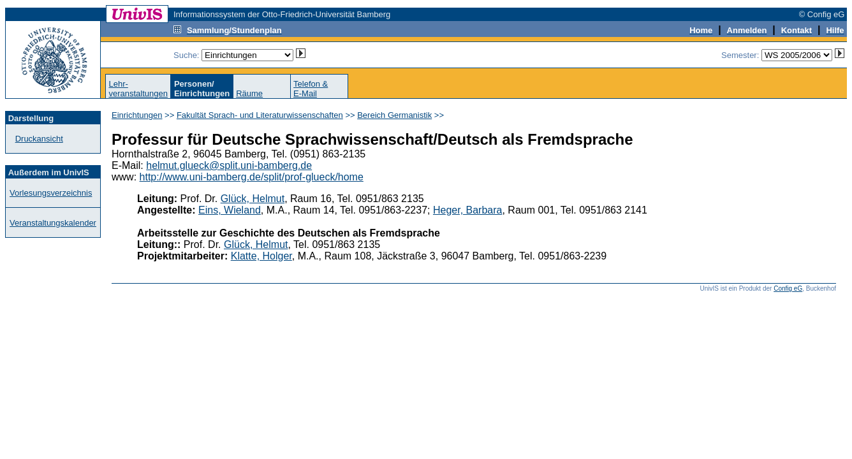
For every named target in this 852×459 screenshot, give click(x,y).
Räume (249, 93)
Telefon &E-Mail (310, 88)
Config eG (788, 288)
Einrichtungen (137, 115)
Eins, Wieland (229, 210)
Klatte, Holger (261, 256)
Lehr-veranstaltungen (138, 88)
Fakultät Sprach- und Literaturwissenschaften (260, 115)
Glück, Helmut (252, 198)
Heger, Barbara (468, 210)
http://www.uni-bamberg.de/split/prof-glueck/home (252, 176)
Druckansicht (39, 138)
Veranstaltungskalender (53, 223)
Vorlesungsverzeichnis (51, 193)
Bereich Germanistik (394, 115)
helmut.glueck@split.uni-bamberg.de (229, 165)
